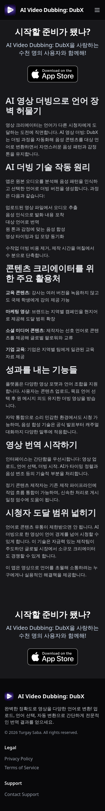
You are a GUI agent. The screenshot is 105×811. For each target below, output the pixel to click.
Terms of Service (21, 768)
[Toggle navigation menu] (97, 10)
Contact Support (21, 794)
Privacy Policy (18, 759)
